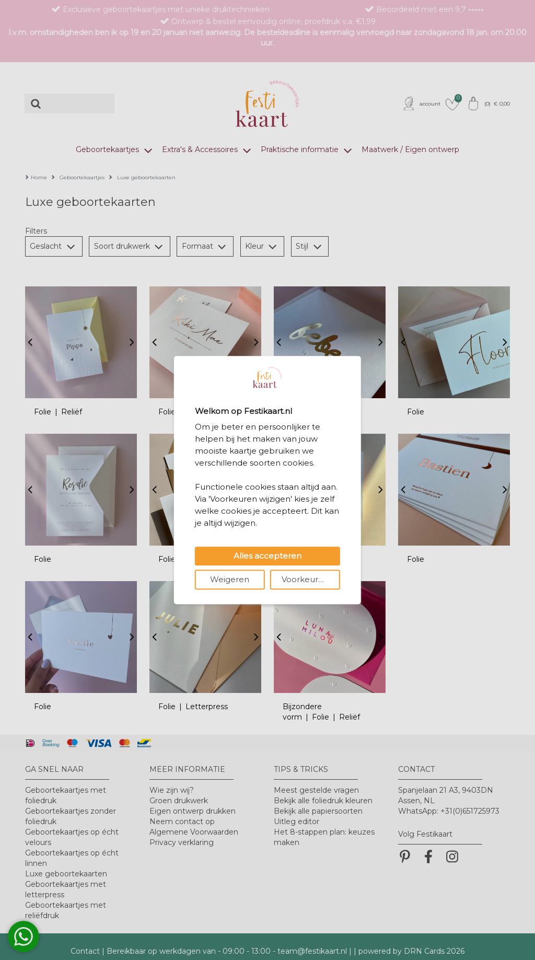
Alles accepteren (267, 556)
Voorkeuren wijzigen (311, 579)
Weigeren (229, 579)
